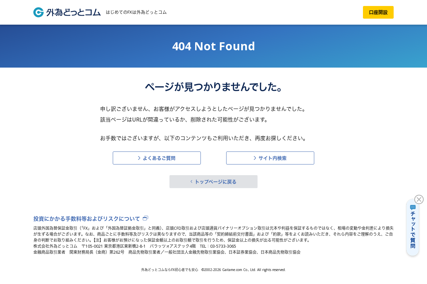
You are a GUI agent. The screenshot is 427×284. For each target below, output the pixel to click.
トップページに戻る (216, 181)
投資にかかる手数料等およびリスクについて (86, 218)
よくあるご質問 (159, 158)
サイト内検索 (273, 158)
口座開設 (378, 12)
